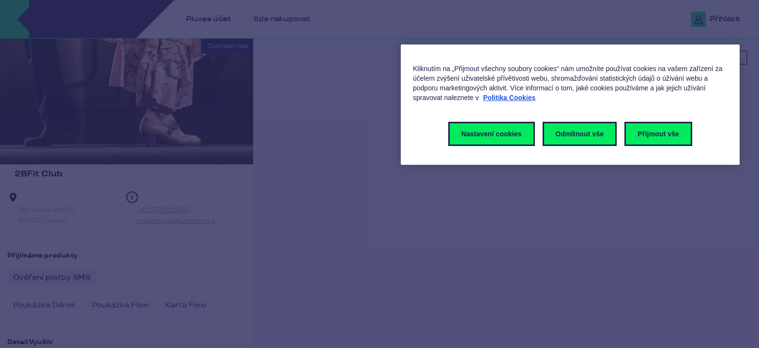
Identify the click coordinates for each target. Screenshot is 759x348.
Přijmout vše (658, 134)
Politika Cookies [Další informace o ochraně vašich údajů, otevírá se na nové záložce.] (509, 98)
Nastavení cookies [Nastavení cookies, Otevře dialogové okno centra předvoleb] (491, 134)
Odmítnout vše (580, 134)
